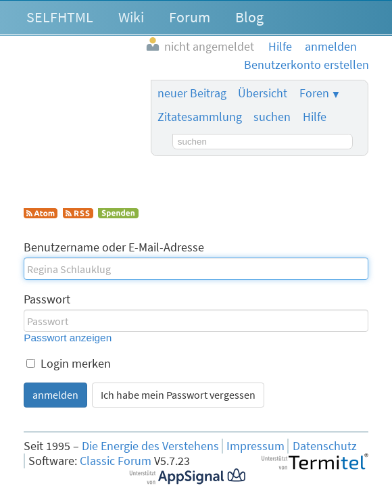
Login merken (68, 363)
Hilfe (314, 116)
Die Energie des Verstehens (150, 446)
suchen (272, 116)
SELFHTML (59, 16)
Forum (189, 16)
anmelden (55, 394)
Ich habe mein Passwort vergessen (178, 394)
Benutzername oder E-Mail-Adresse (114, 247)
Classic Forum (115, 461)
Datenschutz (325, 446)
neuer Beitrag (191, 93)
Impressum (255, 446)
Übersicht (262, 93)
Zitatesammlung (199, 116)
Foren (314, 93)
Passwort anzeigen (68, 337)
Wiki (131, 16)
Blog (249, 16)
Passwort (47, 299)
